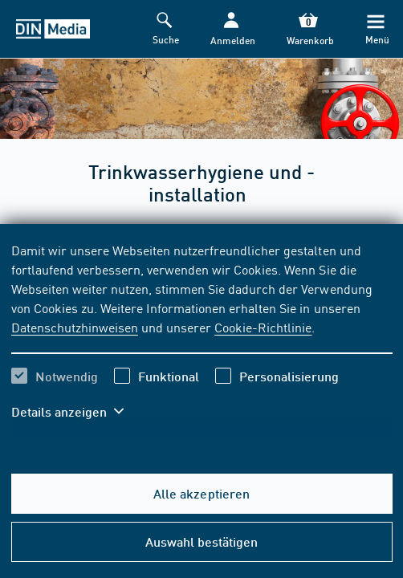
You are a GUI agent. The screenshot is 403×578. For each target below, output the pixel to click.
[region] (202, 341)
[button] (231, 29)
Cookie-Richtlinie (262, 327)
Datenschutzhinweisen (74, 327)
